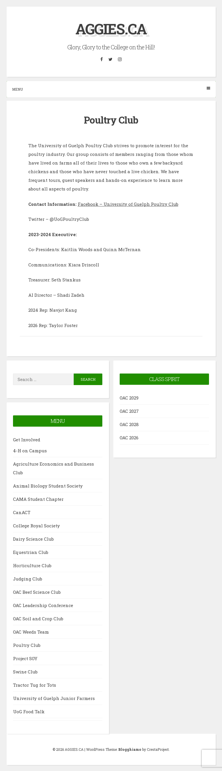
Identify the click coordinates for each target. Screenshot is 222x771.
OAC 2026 (129, 437)
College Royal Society (36, 525)
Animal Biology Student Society (48, 485)
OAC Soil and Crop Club (38, 618)
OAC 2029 (129, 397)
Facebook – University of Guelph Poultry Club (128, 204)
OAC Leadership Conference (43, 605)
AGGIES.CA (111, 28)
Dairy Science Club (33, 539)
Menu (111, 88)
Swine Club (25, 671)
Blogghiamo (129, 749)
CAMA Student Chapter (38, 499)
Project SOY (25, 658)
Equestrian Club (30, 552)
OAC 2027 (129, 411)
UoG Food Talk (29, 711)
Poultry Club (26, 645)
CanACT (21, 512)
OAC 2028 (129, 424)
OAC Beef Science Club (37, 592)
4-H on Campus (30, 450)
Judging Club (27, 578)
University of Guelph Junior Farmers (54, 698)
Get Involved (26, 439)
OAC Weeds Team (31, 631)
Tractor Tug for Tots (34, 685)
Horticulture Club (32, 565)
